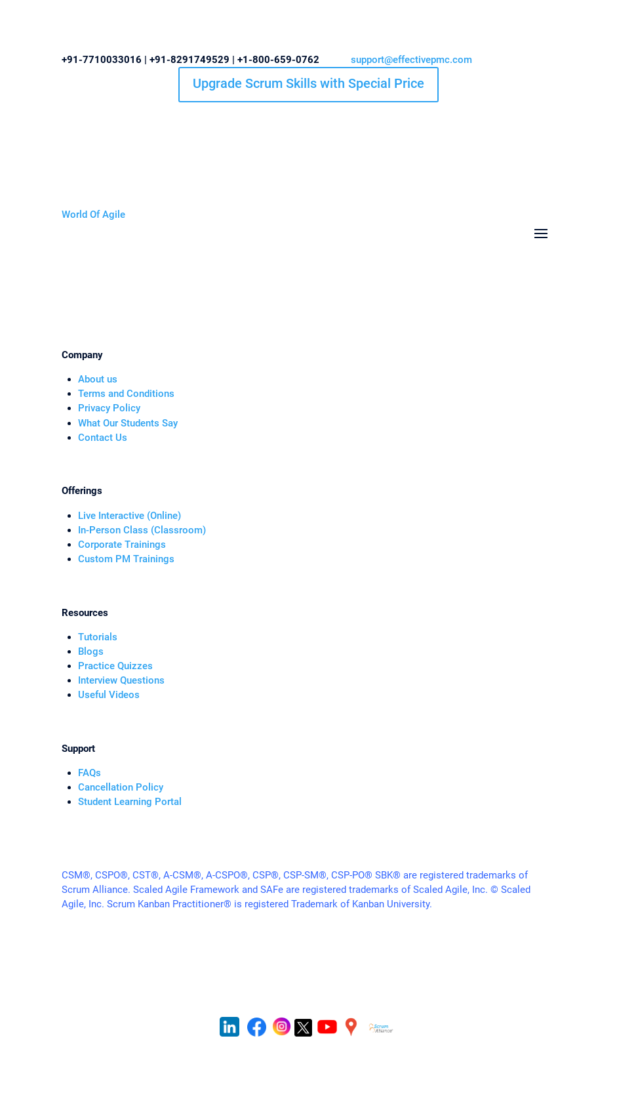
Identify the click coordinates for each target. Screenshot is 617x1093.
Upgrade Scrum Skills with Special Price (308, 83)
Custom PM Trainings (126, 559)
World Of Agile (93, 214)
